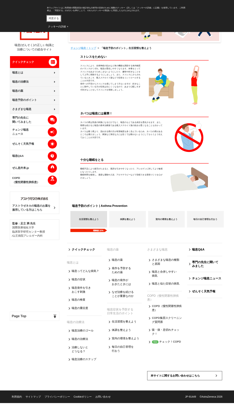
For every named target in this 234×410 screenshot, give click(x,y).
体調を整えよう (127, 219)
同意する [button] (54, 18)
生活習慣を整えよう (89, 219)
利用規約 (17, 396)
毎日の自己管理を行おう (205, 219)
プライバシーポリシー (57, 396)
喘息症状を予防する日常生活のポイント (120, 311)
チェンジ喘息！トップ (83, 48)
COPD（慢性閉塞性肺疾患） (163, 297)
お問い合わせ (103, 396)
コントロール (130, 78)
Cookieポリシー (83, 396)
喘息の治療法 (75, 322)
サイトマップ (33, 396)
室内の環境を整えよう (166, 219)
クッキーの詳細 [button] (57, 26)
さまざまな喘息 (157, 249)
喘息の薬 (113, 249)
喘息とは (73, 262)
